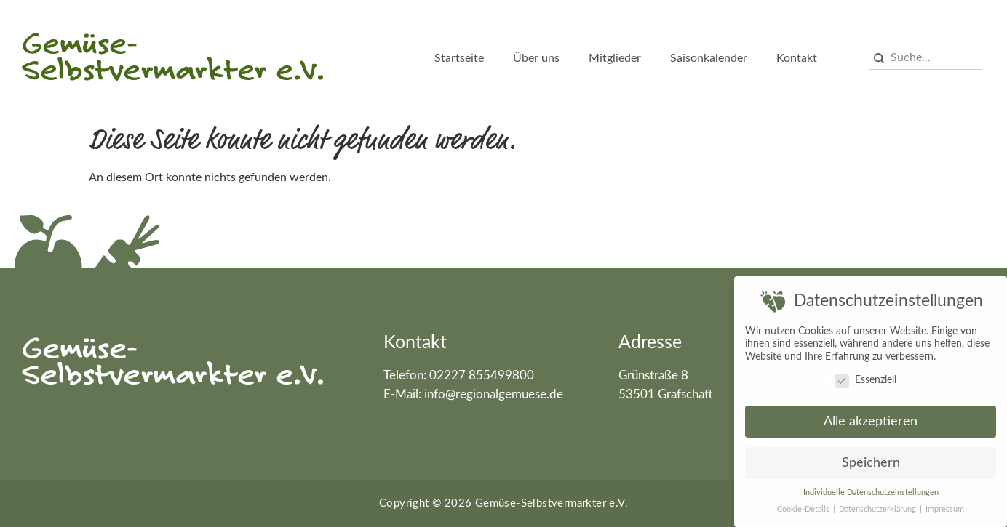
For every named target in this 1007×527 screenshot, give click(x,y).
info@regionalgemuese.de (493, 394)
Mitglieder (615, 58)
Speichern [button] (871, 460)
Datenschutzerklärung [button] (878, 506)
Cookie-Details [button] (804, 506)
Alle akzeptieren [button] (871, 419)
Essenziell (865, 378)
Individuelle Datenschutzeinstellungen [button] (871, 490)
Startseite (459, 58)
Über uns (536, 58)
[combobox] (925, 58)
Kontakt (796, 58)
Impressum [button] (945, 506)
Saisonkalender (708, 58)
